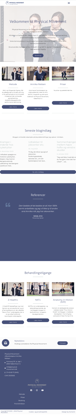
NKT (38, 300)
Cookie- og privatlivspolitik (38, 412)
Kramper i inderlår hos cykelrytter (6, 145)
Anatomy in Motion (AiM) (63, 301)
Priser (63, 84)
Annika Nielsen (38, 84)
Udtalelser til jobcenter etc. (36, 143)
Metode (13, 84)
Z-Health (13, 300)
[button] (68, 2)
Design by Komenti (68, 412)
